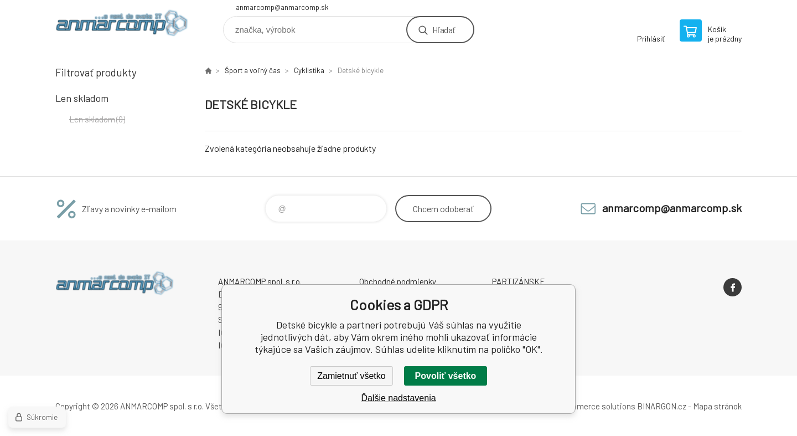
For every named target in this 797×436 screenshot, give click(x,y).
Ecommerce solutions (595, 406)
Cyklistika (309, 70)
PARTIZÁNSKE (518, 281)
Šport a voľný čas (253, 70)
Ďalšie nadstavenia (398, 398)
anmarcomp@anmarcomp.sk (282, 7)
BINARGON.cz (661, 406)
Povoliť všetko (446, 376)
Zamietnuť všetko (351, 376)
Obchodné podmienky (397, 281)
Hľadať (443, 29)
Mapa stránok (717, 406)
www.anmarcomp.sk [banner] (121, 26)
